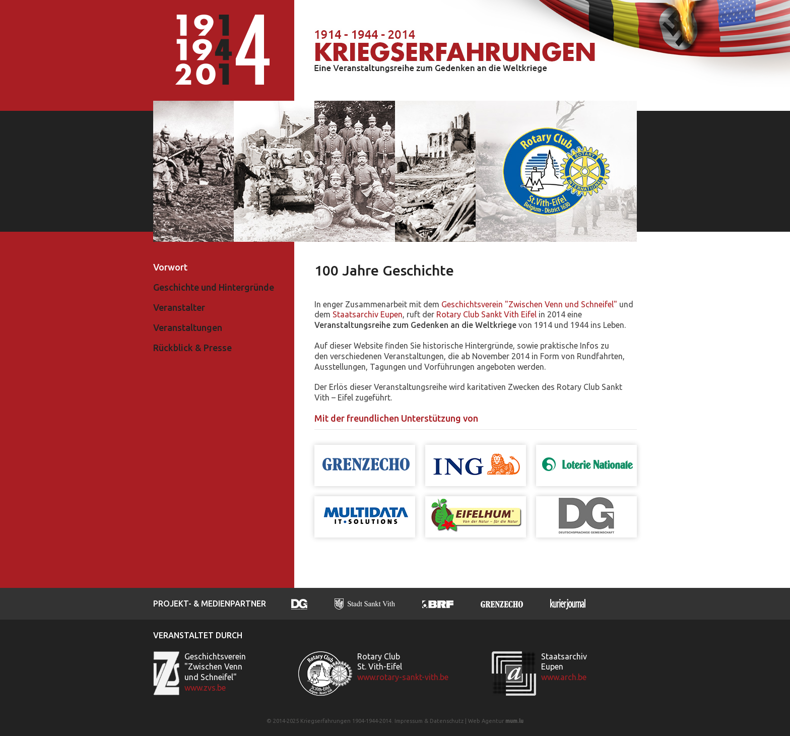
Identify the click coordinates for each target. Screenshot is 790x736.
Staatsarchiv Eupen (368, 314)
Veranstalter (179, 307)
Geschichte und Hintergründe (213, 287)
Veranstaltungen (187, 327)
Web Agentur (486, 721)
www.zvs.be (205, 687)
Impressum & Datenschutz (429, 721)
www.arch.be (563, 677)
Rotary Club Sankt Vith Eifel (486, 314)
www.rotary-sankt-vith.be (402, 677)
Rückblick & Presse (192, 348)
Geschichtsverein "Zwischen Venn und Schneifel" (529, 304)
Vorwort (170, 267)
